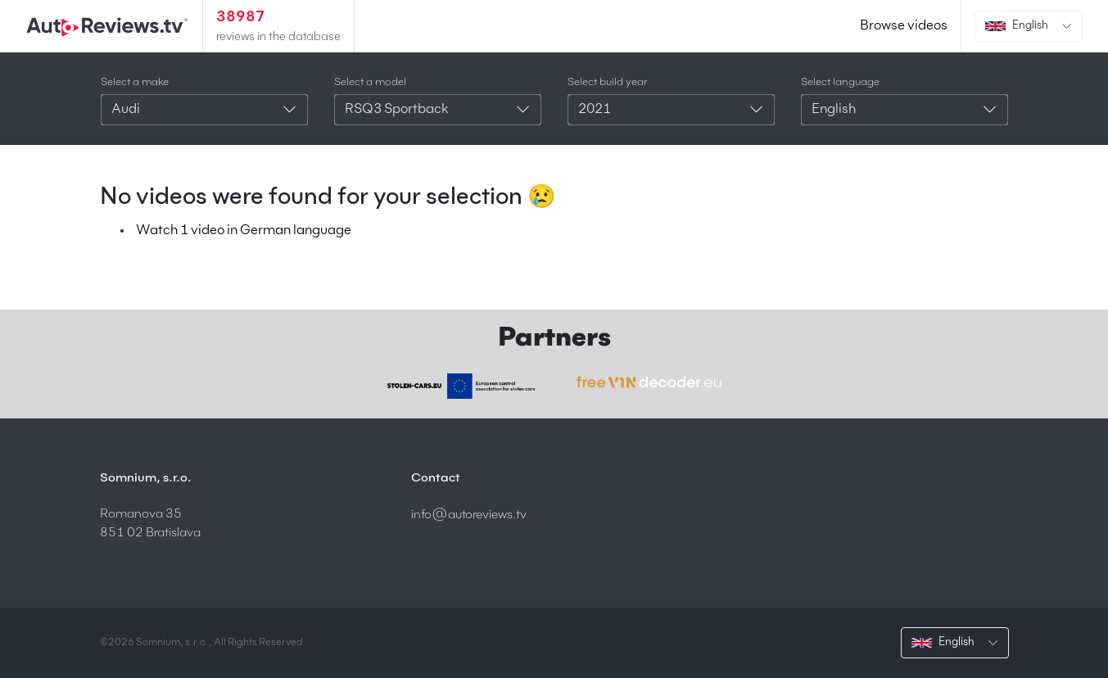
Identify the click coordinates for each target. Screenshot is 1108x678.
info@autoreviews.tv (469, 514)
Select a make (135, 82)
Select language (840, 82)
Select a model (370, 82)
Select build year (608, 82)
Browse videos (903, 26)
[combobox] (204, 109)
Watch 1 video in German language (243, 230)
